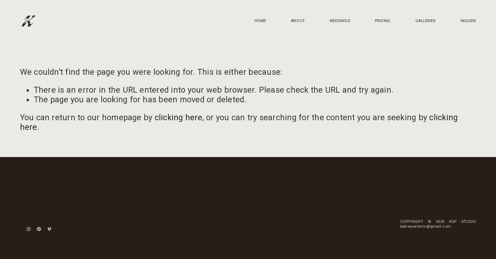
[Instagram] (28, 229)
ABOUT (298, 20)
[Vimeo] (49, 229)
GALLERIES (425, 20)
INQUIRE (468, 20)
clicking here (179, 117)
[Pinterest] (39, 229)
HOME (260, 20)
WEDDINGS (340, 20)
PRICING (383, 20)
